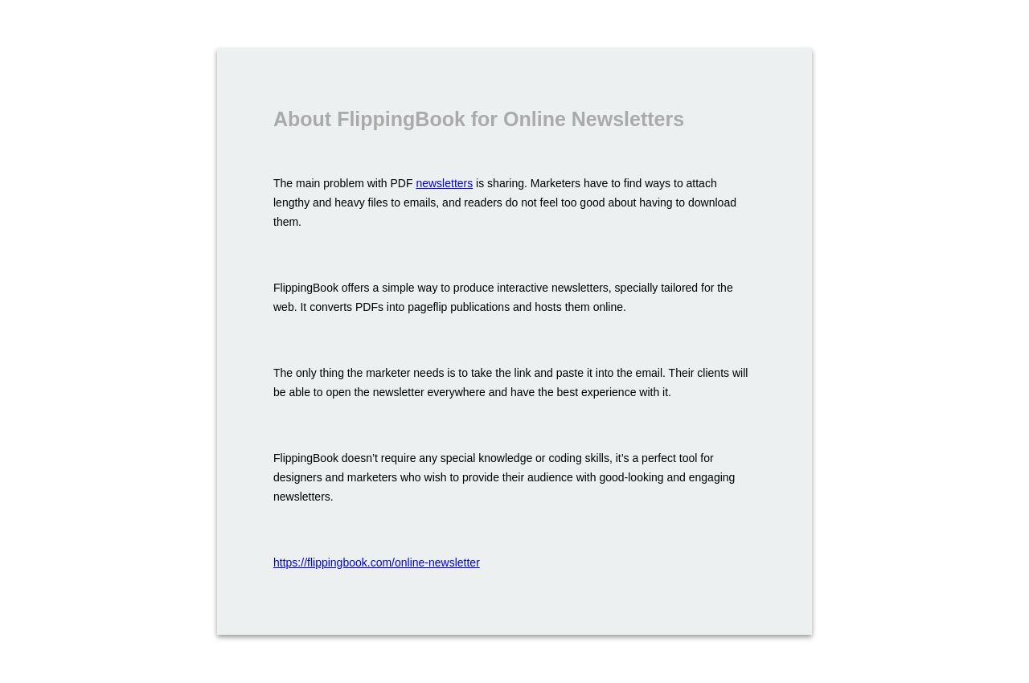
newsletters (444, 183)
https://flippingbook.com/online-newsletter (376, 562)
